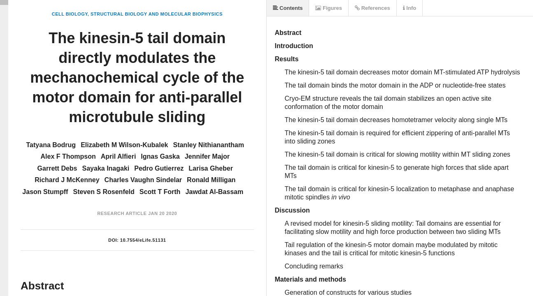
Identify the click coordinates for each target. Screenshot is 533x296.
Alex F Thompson (67, 156)
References (372, 8)
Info (409, 8)
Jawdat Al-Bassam (214, 191)
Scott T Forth (160, 191)
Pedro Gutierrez (159, 168)
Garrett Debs (57, 168)
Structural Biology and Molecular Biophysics (157, 14)
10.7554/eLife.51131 (143, 240)
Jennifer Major (207, 156)
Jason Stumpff (45, 191)
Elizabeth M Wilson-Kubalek (124, 144)
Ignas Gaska (160, 156)
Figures (328, 8)
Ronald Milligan (211, 179)
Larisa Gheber (211, 168)
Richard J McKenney (67, 179)
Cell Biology (70, 14)
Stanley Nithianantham (208, 144)
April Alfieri (118, 156)
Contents (288, 8)
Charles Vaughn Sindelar (143, 179)
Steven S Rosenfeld (103, 191)
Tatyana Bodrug (51, 144)
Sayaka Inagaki (106, 168)
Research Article (122, 213)
